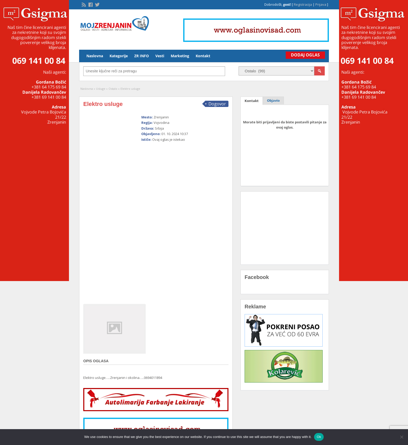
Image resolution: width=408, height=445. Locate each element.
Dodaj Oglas (305, 55)
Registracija (303, 4)
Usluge (100, 89)
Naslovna (94, 55)
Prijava (320, 4)
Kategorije (119, 55)
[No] (401, 437)
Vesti (159, 55)
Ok (319, 437)
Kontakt (203, 55)
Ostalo (113, 89)
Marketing (180, 55)
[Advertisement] (179, 221)
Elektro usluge (103, 104)
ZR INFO (141, 55)
